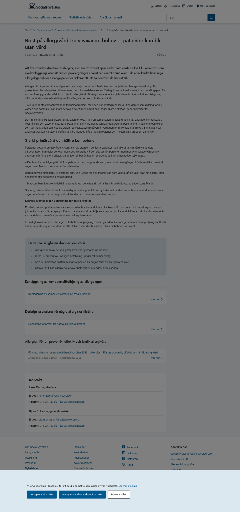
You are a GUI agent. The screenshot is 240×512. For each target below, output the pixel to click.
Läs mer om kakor (128, 486)
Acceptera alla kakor (42, 494)
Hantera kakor (119, 494)
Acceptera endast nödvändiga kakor (82, 494)
